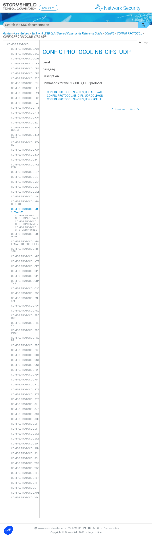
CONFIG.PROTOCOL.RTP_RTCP (24, 394)
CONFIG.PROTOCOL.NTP (24, 261)
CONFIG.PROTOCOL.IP (24, 159)
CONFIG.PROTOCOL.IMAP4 (24, 154)
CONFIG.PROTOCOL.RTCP (24, 384)
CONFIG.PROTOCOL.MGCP (24, 181)
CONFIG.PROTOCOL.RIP (24, 379)
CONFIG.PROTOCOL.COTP (24, 58)
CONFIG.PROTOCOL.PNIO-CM (24, 299)
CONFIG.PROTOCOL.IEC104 (24, 122)
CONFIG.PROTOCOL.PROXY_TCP (24, 345)
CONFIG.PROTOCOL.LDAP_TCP (24, 171)
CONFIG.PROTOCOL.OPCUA (24, 266)
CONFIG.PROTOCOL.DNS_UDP (24, 73)
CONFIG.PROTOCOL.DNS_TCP (24, 68)
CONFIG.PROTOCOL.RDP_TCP (24, 369)
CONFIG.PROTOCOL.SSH (24, 453)
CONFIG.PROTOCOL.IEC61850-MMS (24, 136)
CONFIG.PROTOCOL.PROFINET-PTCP (24, 331)
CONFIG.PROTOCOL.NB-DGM (24, 235)
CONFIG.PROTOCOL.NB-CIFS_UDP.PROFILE (26, 228)
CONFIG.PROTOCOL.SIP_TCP (24, 423)
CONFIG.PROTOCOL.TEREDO (24, 477)
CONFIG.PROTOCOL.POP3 (24, 305)
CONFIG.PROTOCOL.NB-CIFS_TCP (24, 202)
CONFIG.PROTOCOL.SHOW (24, 419)
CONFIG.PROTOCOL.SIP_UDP (24, 428)
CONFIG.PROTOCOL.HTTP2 (24, 112)
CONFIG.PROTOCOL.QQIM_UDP (24, 359)
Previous (120, 109)
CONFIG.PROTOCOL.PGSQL (24, 293)
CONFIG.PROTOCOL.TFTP (24, 482)
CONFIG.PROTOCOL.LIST (24, 176)
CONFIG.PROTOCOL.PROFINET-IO (24, 324)
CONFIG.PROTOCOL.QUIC (24, 364)
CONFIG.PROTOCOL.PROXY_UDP (24, 350)
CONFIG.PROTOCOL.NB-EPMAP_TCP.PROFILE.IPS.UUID (24, 243)
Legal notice (95, 532)
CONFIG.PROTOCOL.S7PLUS (24, 409)
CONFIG (109, 33)
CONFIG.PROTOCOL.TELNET (24, 472)
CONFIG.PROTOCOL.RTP (24, 389)
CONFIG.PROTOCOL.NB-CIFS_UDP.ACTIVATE (26, 217)
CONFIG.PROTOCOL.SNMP (24, 448)
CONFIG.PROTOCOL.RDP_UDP (24, 374)
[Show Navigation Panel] (147, 6)
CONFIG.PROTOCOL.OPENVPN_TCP (24, 270)
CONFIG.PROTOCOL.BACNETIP (24, 53)
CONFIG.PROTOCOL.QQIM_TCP (24, 355)
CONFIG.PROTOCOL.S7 (24, 404)
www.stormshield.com (48, 528)
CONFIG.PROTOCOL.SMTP (24, 443)
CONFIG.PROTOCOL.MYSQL (24, 196)
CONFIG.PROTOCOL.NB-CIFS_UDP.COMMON (26, 223)
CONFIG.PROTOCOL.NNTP (24, 256)
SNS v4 (48, 7)
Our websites (111, 528)
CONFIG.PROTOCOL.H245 (24, 93)
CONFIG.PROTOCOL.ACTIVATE (24, 48)
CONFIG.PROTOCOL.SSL (24, 458)
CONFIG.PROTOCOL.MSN (24, 191)
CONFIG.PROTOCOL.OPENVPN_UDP (24, 275)
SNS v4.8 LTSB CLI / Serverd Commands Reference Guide (66, 33)
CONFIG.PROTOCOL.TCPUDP (24, 463)
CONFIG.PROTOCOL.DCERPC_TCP (24, 63)
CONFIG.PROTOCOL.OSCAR (24, 288)
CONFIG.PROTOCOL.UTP (24, 487)
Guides (7, 33)
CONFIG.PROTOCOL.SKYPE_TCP (24, 433)
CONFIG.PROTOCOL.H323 (24, 98)
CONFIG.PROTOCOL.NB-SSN (24, 250)
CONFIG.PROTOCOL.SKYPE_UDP (24, 438)
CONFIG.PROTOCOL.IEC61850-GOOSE (24, 129)
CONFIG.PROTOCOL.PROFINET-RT (24, 339)
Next (133, 109)
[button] (143, 25)
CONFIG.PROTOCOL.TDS (24, 468)
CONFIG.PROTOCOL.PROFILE (24, 310)
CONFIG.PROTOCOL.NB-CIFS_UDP (24, 210)
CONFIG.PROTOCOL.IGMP (24, 149)
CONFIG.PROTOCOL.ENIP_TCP (24, 83)
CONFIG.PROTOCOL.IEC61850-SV (24, 143)
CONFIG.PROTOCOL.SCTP (24, 414)
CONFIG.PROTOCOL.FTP (24, 88)
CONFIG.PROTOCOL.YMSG (24, 497)
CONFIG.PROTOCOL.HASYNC (24, 102)
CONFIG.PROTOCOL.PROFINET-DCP (24, 316)
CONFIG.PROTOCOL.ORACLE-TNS (24, 282)
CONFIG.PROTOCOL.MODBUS (24, 186)
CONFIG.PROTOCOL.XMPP (24, 492)
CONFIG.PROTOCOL (129, 33)
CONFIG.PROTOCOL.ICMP (24, 117)
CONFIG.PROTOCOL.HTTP (24, 107)
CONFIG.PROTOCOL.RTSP (24, 399)
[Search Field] (76, 25)
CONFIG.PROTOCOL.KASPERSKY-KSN (24, 166)
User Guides (21, 33)
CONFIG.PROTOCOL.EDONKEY (24, 78)
